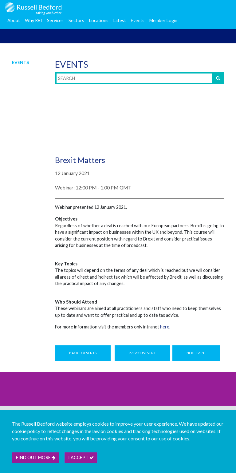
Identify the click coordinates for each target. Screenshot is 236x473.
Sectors (76, 20)
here (164, 326)
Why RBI (33, 20)
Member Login (163, 20)
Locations (98, 20)
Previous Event (142, 353)
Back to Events (82, 353)
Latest (119, 20)
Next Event (196, 353)
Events (137, 20)
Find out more (35, 457)
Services (55, 20)
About (13, 20)
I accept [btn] (81, 457)
